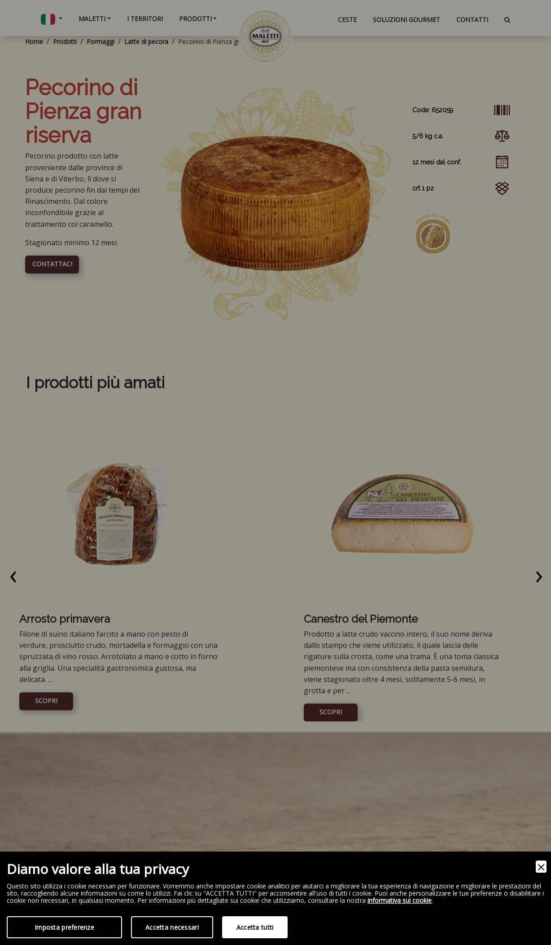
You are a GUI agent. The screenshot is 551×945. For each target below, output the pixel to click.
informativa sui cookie (399, 901)
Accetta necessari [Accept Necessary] (172, 927)
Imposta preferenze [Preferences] (64, 927)
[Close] (541, 867)
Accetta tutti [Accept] (255, 927)
